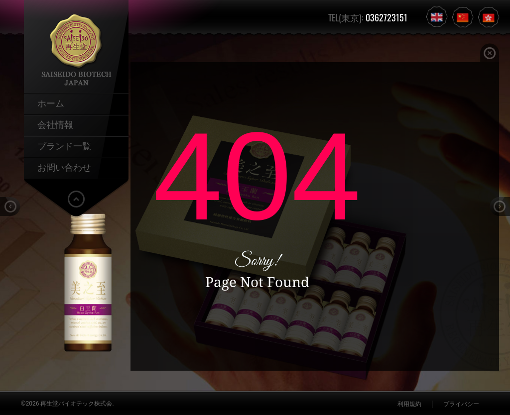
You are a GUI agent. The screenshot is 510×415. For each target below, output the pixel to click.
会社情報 (55, 123)
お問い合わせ (64, 166)
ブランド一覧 (64, 145)
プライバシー (461, 404)
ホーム (50, 102)
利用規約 (409, 404)
